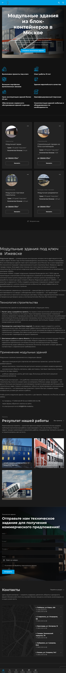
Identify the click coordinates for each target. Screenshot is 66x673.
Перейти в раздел (57, 589)
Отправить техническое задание (33, 50)
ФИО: (4, 533)
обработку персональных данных (25, 565)
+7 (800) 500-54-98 (41, 611)
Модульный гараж (13, 144)
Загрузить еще (33, 221)
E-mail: (4, 541)
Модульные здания (7, 258)
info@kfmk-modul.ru (26, 406)
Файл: (4, 556)
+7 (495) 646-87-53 (41, 609)
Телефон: (5, 549)
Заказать (17, 163)
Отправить (8, 572)
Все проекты (59, 420)
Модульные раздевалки (48, 193)
